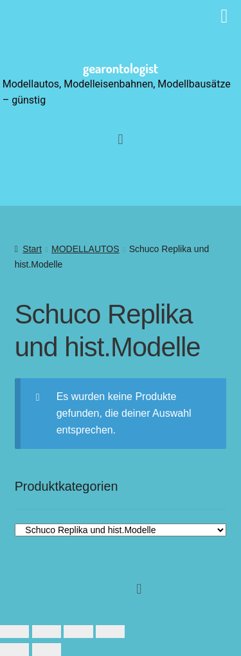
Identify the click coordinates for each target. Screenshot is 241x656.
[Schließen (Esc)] (110, 631)
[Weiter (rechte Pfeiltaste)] (46, 649)
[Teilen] (78, 631)
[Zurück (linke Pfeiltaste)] (14, 649)
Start (32, 249)
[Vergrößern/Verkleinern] (14, 631)
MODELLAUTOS (85, 249)
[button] (120, 139)
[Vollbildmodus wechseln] (46, 631)
